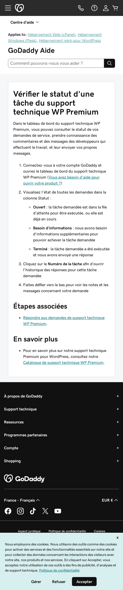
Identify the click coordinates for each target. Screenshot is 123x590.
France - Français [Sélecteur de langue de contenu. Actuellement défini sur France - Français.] (22, 500)
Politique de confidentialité (67, 531)
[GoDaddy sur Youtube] (58, 514)
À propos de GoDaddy (23, 396)
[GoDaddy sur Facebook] (8, 514)
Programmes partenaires (25, 435)
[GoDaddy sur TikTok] (33, 514)
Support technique (20, 409)
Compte (11, 448)
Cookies (99, 531)
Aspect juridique (29, 531)
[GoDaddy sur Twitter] (45, 514)
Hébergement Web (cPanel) (51, 34)
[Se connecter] (106, 8)
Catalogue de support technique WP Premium (63, 362)
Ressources (14, 422)
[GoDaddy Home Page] (24, 478)
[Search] (109, 63)
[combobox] (56, 63)
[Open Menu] (6, 8)
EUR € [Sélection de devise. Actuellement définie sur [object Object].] (110, 500)
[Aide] (94, 8)
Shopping (12, 461)
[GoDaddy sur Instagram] (20, 514)
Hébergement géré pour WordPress (70, 40)
